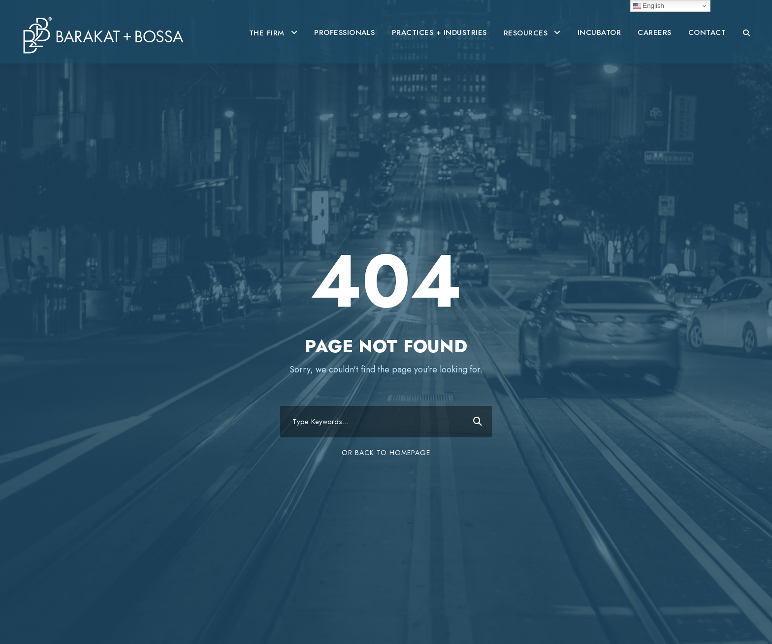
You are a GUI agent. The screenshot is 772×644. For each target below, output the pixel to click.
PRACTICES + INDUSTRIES (439, 32)
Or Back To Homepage (386, 453)
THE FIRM (267, 33)
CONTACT (707, 32)
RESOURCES (526, 33)
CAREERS (655, 32)
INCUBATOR (599, 32)
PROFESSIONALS (344, 32)
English (648, 6)
